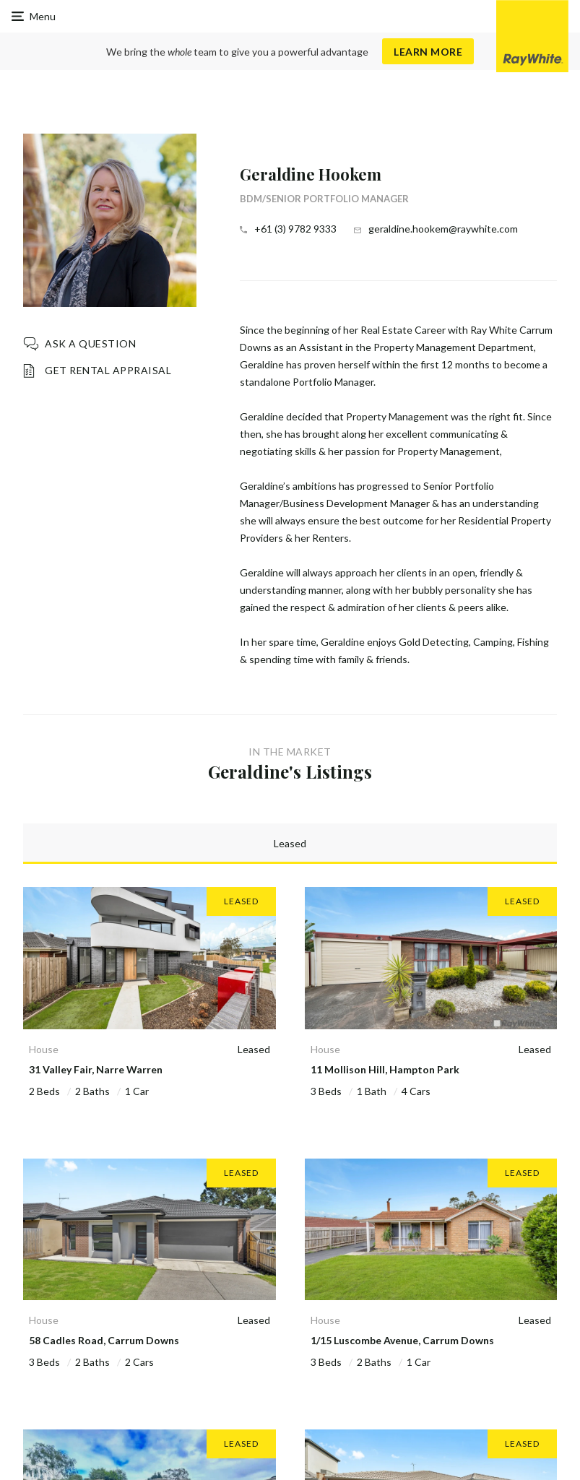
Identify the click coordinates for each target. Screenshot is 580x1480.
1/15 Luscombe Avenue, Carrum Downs (402, 1340)
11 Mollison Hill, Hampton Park (385, 1069)
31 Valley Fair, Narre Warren (96, 1069)
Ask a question (90, 343)
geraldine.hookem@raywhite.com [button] (443, 228)
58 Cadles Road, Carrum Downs (104, 1340)
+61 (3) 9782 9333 (295, 228)
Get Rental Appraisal (108, 370)
